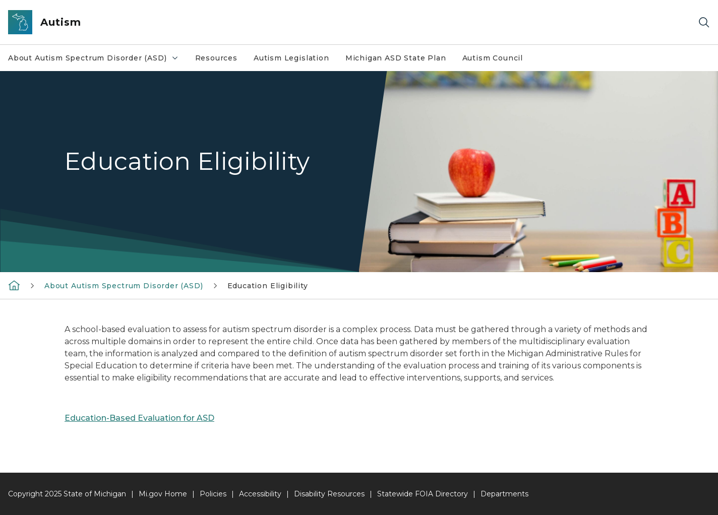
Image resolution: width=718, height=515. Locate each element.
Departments (504, 493)
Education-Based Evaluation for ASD (139, 418)
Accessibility (260, 493)
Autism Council (492, 57)
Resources (216, 57)
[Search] (704, 22)
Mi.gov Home (163, 493)
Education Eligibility (267, 285)
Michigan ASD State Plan (395, 57)
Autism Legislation (291, 57)
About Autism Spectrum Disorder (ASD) (93, 57)
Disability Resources (329, 493)
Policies (213, 493)
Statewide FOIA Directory (422, 493)
